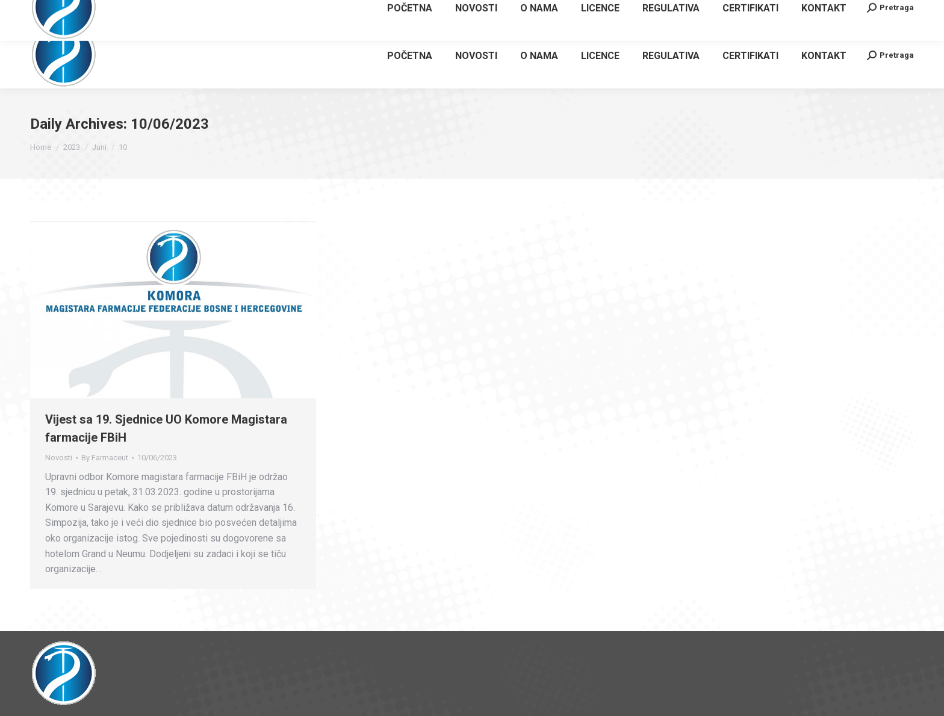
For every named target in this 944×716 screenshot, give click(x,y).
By (104, 457)
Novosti (58, 457)
